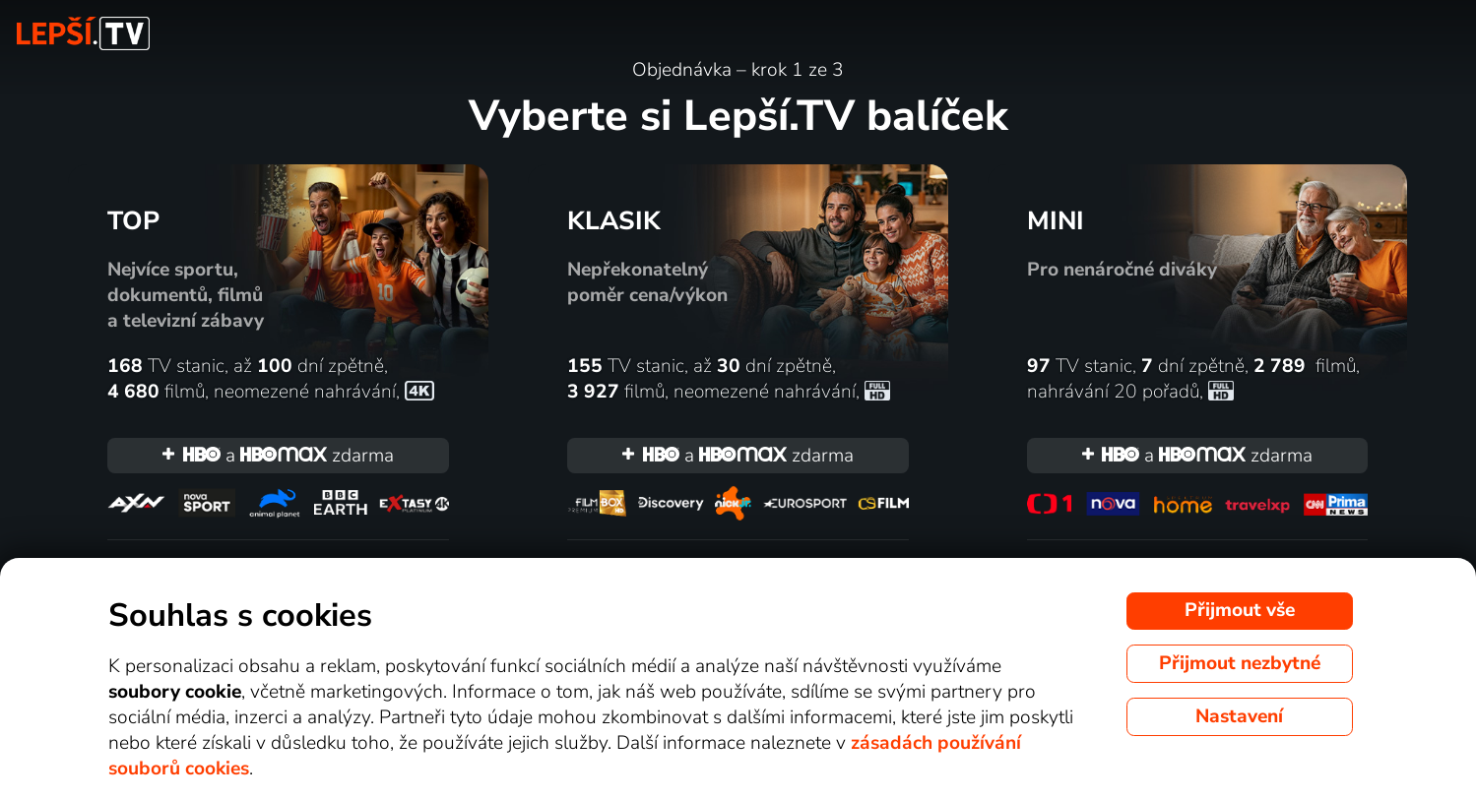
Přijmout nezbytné (1239, 663)
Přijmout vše (1240, 610)
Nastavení (1239, 716)
